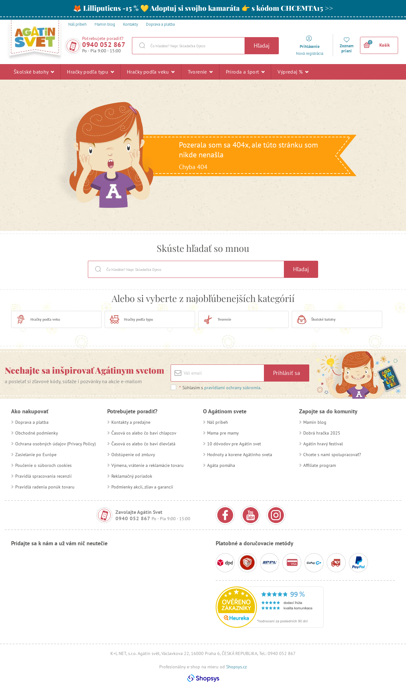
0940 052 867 (103, 44)
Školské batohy (34, 72)
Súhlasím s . (220, 387)
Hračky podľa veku (151, 72)
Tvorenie (200, 72)
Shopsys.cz (236, 667)
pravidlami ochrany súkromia (232, 387)
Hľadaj (262, 45)
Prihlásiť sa (286, 373)
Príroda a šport (245, 72)
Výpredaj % (293, 72)
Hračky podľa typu (90, 72)
